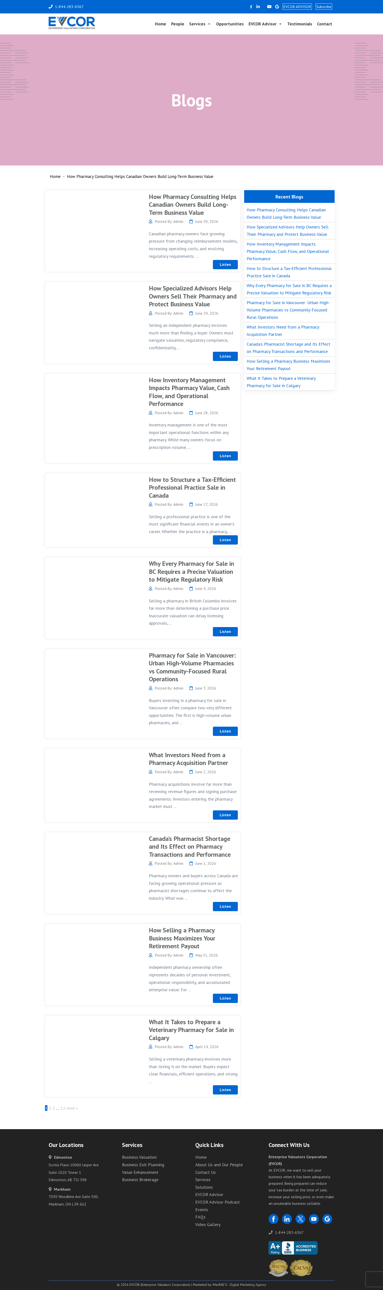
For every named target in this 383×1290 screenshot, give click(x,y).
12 (62, 1108)
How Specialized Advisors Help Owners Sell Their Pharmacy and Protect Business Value (193, 296)
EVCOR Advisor (265, 23)
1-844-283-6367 (286, 1232)
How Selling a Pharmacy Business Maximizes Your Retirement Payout (182, 938)
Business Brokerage (140, 1179)
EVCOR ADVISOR (297, 6)
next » (72, 1108)
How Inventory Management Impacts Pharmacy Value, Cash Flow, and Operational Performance (189, 392)
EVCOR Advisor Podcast (217, 1202)
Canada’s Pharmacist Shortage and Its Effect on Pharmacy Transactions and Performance (190, 846)
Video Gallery (207, 1224)
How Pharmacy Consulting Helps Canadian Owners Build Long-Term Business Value (192, 205)
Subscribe (323, 6)
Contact (324, 24)
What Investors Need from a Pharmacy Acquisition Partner (188, 759)
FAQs (200, 1217)
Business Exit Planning (143, 1164)
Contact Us (205, 1172)
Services (200, 23)
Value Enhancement (140, 1172)
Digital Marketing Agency (248, 1284)
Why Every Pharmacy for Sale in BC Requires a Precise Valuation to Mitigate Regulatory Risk (191, 571)
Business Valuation (139, 1157)
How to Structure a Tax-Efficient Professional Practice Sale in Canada (192, 487)
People (177, 24)
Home (160, 24)
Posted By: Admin (166, 221)
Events (201, 1209)
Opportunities (230, 24)
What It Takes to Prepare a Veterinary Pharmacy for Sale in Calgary (191, 1030)
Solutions (204, 1187)
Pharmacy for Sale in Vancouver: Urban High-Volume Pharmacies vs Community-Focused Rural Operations (192, 667)
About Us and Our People (219, 1164)
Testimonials (299, 24)
